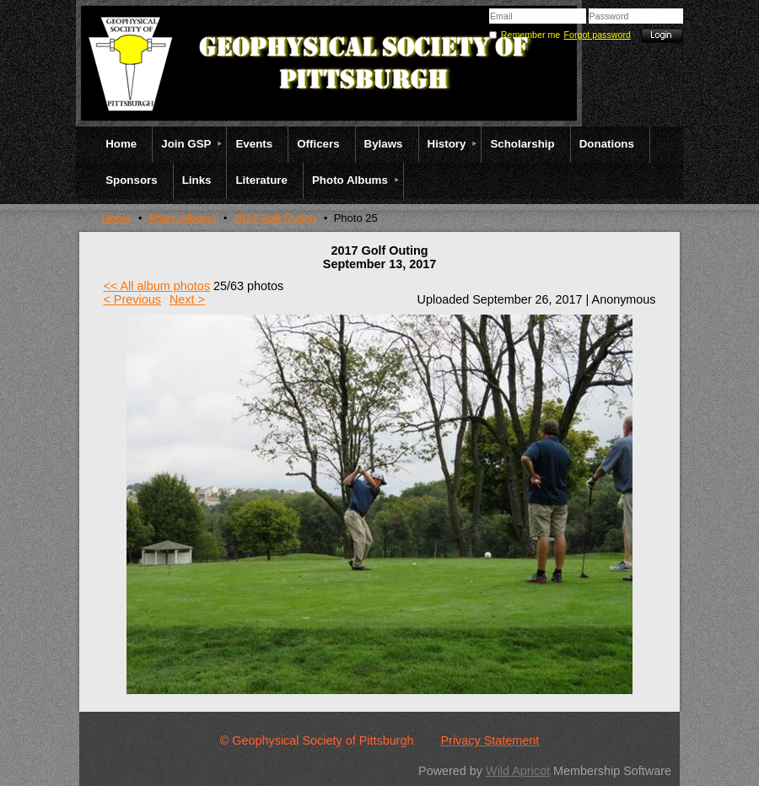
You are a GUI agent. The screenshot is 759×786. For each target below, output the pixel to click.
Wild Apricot (518, 771)
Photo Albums (182, 218)
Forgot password (597, 35)
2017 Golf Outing (275, 218)
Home (117, 218)
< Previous (131, 299)
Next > (187, 299)
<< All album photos (156, 286)
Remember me (530, 35)
